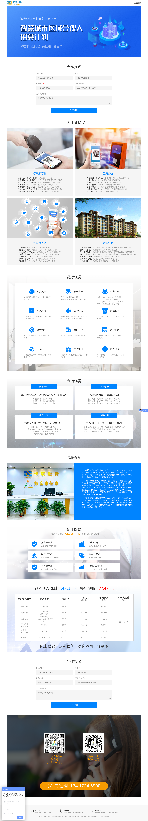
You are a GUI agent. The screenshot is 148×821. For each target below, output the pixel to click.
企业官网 (137, 3)
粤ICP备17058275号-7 (74, 816)
